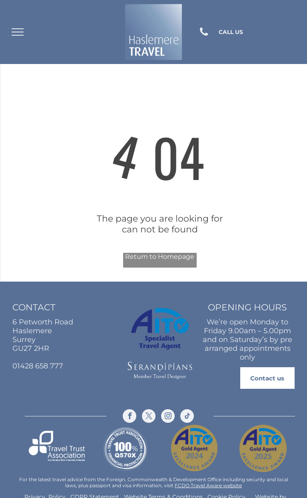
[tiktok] (187, 417)
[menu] (17, 32)
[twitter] (148, 417)
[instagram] (168, 417)
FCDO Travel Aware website (208, 485)
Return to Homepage (159, 256)
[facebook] (129, 417)
